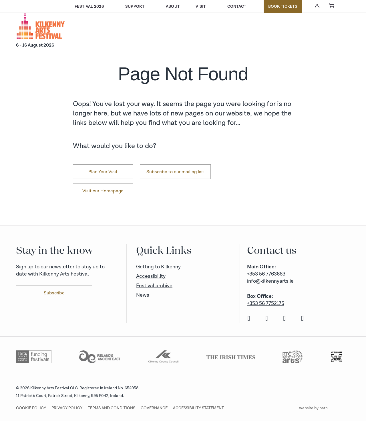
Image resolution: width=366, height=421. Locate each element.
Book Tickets (282, 6)
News (142, 295)
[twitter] (283, 319)
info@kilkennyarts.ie (270, 281)
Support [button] (134, 6)
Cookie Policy (31, 408)
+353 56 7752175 (265, 303)
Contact (236, 6)
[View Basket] (331, 6)
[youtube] (301, 319)
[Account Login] (317, 6)
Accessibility (151, 276)
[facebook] (248, 319)
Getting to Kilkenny (158, 267)
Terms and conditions (111, 408)
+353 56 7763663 (266, 274)
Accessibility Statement (198, 408)
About (173, 6)
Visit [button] (201, 6)
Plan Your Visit (103, 171)
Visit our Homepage (103, 190)
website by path (313, 408)
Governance (154, 408)
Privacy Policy (66, 408)
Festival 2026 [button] (89, 6)
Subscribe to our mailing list (175, 171)
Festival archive (154, 286)
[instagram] (266, 319)
